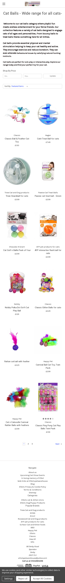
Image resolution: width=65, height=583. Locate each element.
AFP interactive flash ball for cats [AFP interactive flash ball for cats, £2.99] (48, 252)
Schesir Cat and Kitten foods (32, 525)
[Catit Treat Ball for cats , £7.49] (48, 114)
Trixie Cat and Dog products (32, 510)
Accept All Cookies (42, 578)
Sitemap (32, 492)
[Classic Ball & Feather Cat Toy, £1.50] (17, 114)
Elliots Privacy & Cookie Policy (32, 487)
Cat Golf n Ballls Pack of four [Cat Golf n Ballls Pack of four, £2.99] (17, 250)
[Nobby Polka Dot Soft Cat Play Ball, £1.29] (17, 283)
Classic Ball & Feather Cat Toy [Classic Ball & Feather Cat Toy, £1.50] (17, 140)
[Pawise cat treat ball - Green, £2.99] (48, 171)
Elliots (32, 533)
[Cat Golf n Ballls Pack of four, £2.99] (17, 225)
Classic (32, 536)
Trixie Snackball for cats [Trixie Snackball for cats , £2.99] (17, 196)
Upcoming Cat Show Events (32, 475)
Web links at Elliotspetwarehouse (33, 481)
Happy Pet (32, 530)
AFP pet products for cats (32, 522)
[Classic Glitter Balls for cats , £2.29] (48, 283)
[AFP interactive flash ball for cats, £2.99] (48, 225)
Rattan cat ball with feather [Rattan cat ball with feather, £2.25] (17, 361)
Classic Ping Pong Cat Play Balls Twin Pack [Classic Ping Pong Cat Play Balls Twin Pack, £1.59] (48, 427)
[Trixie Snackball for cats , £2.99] (17, 171)
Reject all (22, 578)
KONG (32, 513)
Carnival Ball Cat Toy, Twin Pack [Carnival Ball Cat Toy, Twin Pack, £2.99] (48, 366)
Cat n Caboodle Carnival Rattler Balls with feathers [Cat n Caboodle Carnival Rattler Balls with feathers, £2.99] (17, 424)
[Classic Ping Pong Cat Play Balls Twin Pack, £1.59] (48, 397)
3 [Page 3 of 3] (32, 444)
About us (33, 472)
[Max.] (32, 76)
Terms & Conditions (33, 490)
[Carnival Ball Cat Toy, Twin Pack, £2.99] (48, 340)
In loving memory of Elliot (32, 478)
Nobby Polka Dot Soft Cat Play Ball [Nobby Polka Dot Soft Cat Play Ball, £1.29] (17, 309)
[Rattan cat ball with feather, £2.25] (17, 340)
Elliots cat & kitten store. (32, 500)
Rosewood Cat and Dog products (32, 519)
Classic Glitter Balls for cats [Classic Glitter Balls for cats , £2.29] (48, 307)
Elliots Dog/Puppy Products (32, 503)
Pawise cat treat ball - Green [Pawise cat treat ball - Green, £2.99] (48, 196)
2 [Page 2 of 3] (28, 444)
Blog (32, 484)
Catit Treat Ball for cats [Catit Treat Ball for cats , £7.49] (48, 138)
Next (58, 444)
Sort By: (8, 86)
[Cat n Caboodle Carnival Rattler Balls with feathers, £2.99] (17, 397)
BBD (32, 527)
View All (32, 539)
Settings (8, 578)
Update (53, 76)
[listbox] (20, 86)
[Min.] (12, 76)
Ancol (32, 516)
